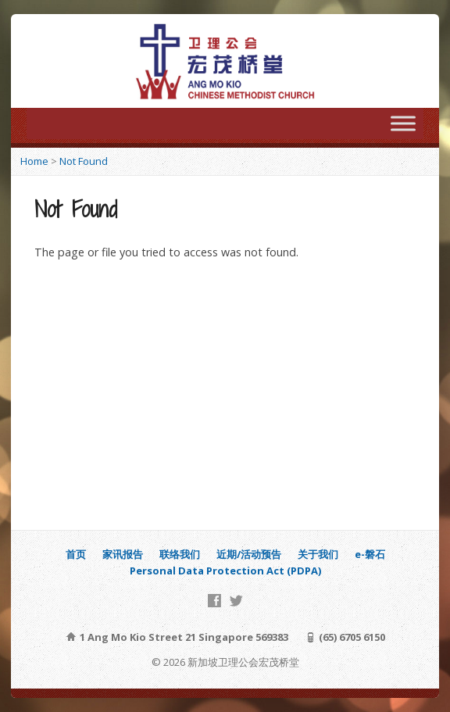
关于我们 (318, 554)
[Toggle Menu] (403, 123)
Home (34, 161)
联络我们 (179, 554)
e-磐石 (370, 554)
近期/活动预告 (248, 554)
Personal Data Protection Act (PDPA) (225, 571)
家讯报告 (122, 554)
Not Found (83, 161)
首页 (76, 554)
